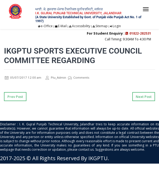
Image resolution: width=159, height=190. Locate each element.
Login (117, 26)
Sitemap (102, 26)
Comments (79, 77)
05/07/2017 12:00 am (23, 77)
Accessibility (81, 26)
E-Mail (62, 26)
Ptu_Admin (56, 77)
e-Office (47, 26)
